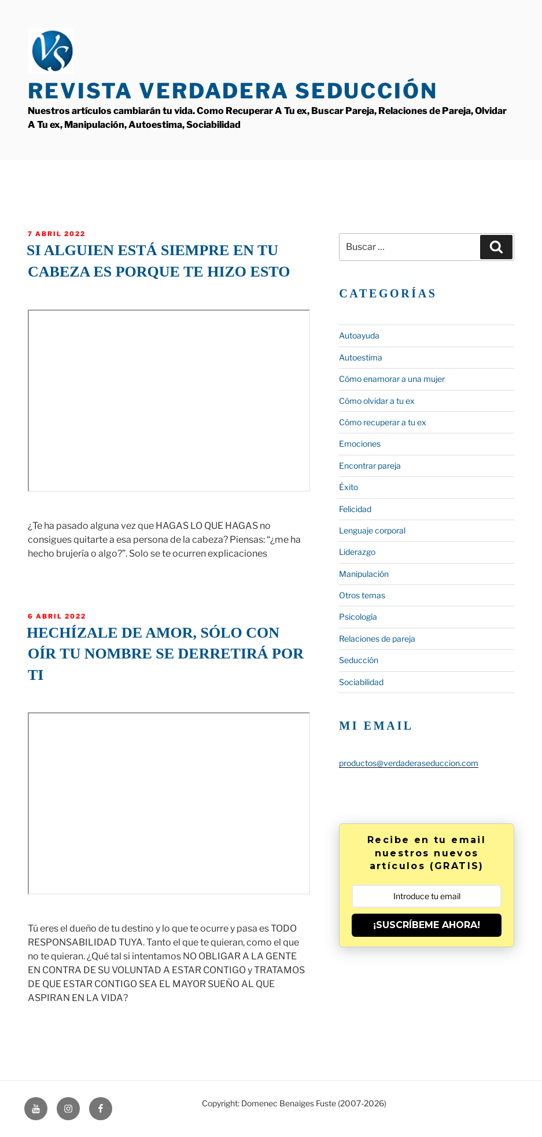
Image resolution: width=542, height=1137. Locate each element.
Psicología (358, 616)
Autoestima (360, 357)
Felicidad (355, 509)
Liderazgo (357, 552)
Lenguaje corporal (372, 530)
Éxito (348, 487)
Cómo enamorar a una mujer (392, 379)
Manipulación (364, 574)
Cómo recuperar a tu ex (382, 422)
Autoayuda (359, 335)
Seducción (358, 660)
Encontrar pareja (370, 465)
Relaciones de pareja (377, 638)
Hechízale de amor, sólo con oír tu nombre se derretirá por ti (165, 653)
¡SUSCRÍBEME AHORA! (426, 924)
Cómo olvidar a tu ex (377, 401)
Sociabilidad (361, 682)
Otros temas (362, 595)
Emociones (360, 443)
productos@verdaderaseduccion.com (408, 763)
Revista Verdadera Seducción (233, 91)
